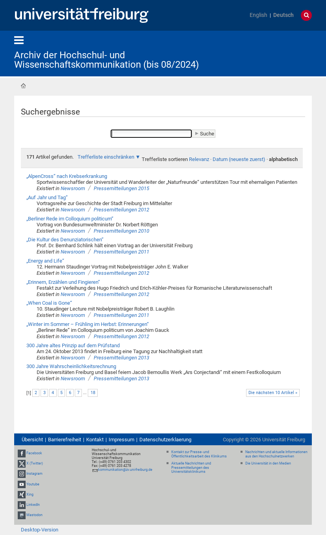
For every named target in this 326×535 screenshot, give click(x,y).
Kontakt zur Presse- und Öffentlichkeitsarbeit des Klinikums (199, 454)
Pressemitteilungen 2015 (121, 188)
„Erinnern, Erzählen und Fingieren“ (63, 282)
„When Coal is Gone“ (49, 303)
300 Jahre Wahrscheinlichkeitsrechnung (71, 366)
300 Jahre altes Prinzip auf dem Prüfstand (73, 345)
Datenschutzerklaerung (165, 439)
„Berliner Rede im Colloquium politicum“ (69, 219)
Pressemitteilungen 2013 (121, 358)
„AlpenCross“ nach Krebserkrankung (66, 176)
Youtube (32, 484)
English (258, 15)
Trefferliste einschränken (106, 157)
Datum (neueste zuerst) (239, 159)
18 (93, 392)
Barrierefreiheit (64, 439)
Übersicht (32, 439)
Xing (29, 494)
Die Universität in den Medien (268, 463)
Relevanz (199, 159)
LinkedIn (33, 505)
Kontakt (95, 439)
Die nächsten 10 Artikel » (272, 392)
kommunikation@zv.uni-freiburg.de (125, 470)
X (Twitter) (34, 463)
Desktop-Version (39, 530)
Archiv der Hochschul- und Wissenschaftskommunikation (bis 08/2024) (106, 60)
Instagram (34, 474)
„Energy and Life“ (45, 261)
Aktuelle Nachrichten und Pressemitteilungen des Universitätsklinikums (191, 467)
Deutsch (283, 15)
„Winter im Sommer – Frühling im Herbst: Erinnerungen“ (87, 324)
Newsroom (73, 188)
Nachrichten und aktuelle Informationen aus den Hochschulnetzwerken (276, 454)
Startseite (23, 86)
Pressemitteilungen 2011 (121, 252)
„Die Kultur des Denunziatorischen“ (65, 240)
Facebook (34, 453)
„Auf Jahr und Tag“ (47, 197)
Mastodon (34, 515)
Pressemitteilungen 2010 (121, 231)
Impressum (121, 439)
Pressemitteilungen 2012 (121, 210)
